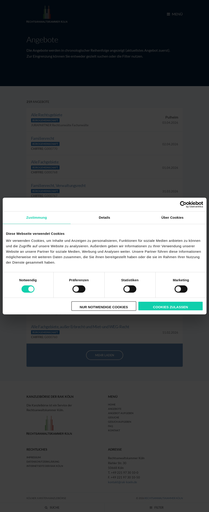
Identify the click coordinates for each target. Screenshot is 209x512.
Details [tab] (104, 217)
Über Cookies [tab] (172, 217)
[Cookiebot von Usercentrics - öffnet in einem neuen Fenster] (183, 204)
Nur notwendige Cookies (104, 307)
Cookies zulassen (170, 307)
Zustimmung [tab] (36, 217)
